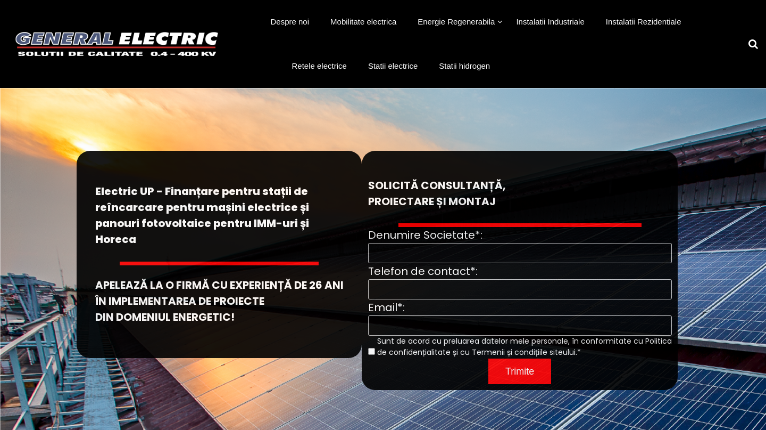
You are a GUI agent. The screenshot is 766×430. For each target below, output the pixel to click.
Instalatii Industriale (550, 21)
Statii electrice (393, 65)
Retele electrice (319, 65)
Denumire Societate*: (425, 235)
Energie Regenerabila (456, 21)
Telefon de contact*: (423, 271)
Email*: (386, 307)
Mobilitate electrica (363, 21)
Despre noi (290, 21)
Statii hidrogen (464, 65)
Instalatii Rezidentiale (643, 21)
